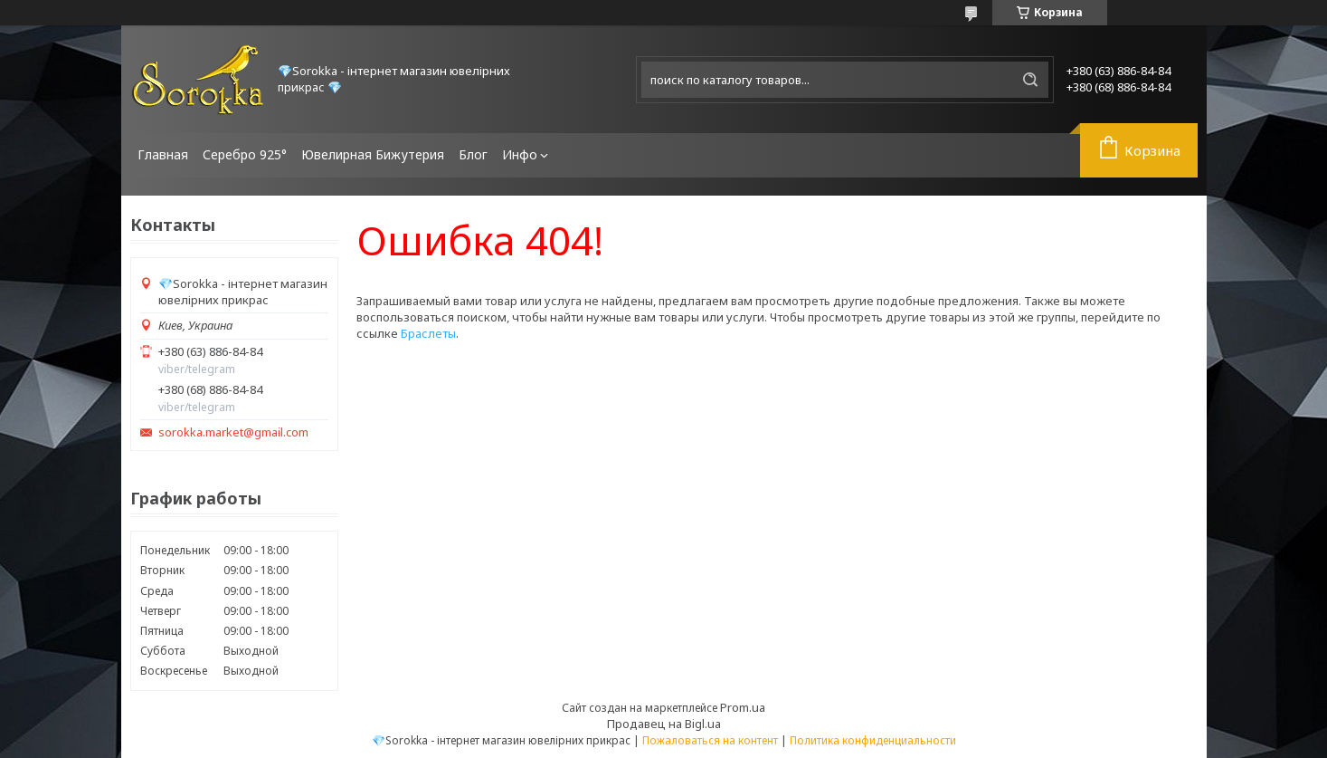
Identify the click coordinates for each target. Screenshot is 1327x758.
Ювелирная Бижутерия (372, 154)
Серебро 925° (245, 154)
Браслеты (428, 333)
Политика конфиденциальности (873, 740)
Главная (162, 154)
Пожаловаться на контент (710, 740)
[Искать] (1030, 80)
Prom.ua (742, 707)
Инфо (519, 154)
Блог (473, 154)
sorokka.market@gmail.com (233, 432)
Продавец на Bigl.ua (664, 723)
